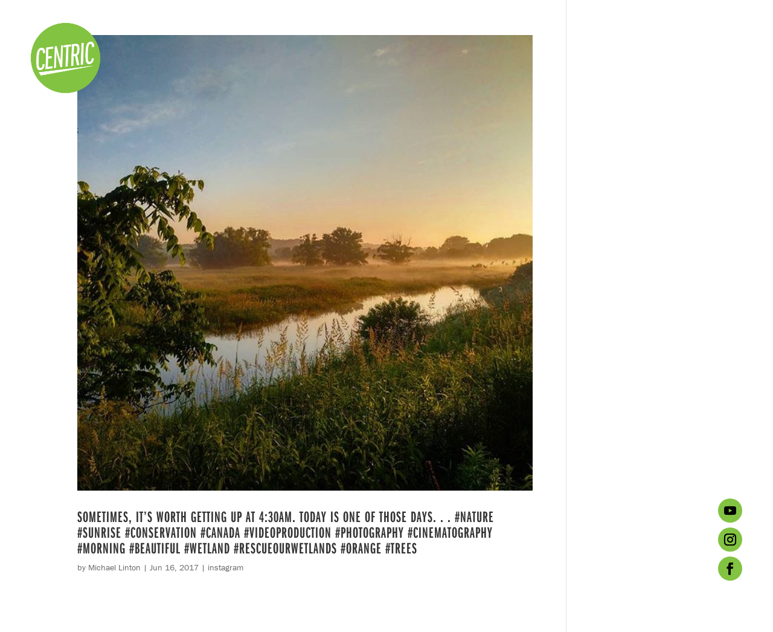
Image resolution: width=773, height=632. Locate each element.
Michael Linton (114, 567)
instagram (225, 567)
